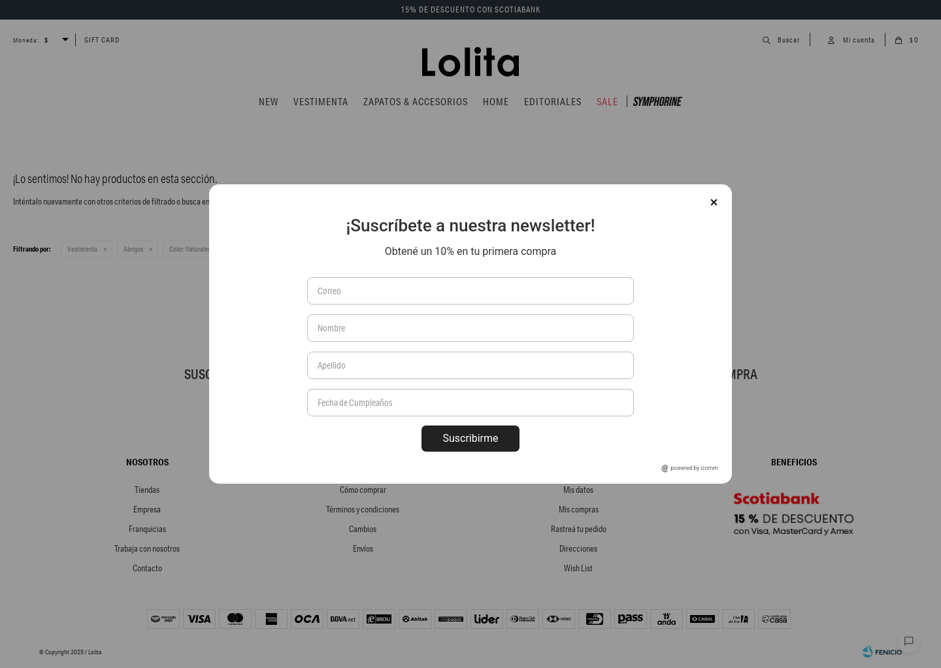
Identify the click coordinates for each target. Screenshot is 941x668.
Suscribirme (470, 438)
